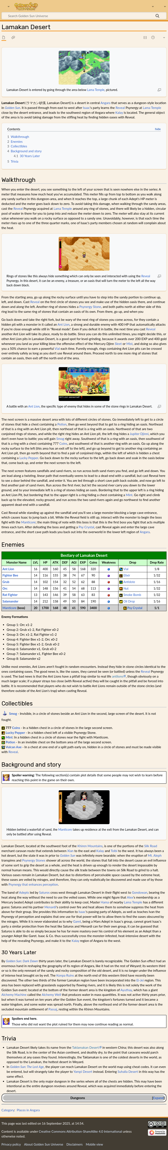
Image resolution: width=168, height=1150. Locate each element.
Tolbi (114, 851)
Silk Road (150, 846)
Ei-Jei (140, 980)
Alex (130, 897)
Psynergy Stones (33, 860)
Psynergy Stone (90, 307)
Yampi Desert (83, 1071)
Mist (129, 344)
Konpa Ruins (65, 975)
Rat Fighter (10, 595)
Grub (6, 582)
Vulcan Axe (14, 747)
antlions (117, 676)
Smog (60, 439)
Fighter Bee (10, 575)
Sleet (118, 344)
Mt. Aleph (155, 855)
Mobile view (94, 1144)
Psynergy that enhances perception (33, 884)
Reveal (120, 108)
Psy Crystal (86, 527)
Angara (105, 103)
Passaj (53, 1009)
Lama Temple (95, 90)
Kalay (119, 112)
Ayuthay (126, 990)
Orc (5, 588)
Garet (77, 921)
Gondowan (139, 892)
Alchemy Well (51, 994)
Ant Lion (63, 324)
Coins (63, 443)
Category (7, 1110)
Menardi (50, 907)
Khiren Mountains (90, 846)
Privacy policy (11, 1144)
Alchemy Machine (14, 994)
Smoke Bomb (132, 595)
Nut (126, 588)
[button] (158, 1097)
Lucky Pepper (28, 458)
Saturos (44, 892)
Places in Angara (28, 1110)
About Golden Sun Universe (43, 1144)
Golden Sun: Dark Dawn (22, 961)
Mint (129, 495)
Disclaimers (75, 1144)
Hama (105, 902)
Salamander (10, 601)
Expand (158, 1098)
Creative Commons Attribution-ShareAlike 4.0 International (80, 1131)
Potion (62, 424)
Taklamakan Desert (85, 1047)
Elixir (127, 575)
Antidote (129, 582)
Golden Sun (12, 108)
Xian (70, 851)
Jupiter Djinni (139, 434)
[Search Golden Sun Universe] (84, 15)
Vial (57, 348)
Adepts (24, 892)
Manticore (28, 522)
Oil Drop (129, 601)
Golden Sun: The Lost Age (27, 1067)
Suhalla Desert (128, 1071)
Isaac (86, 108)
